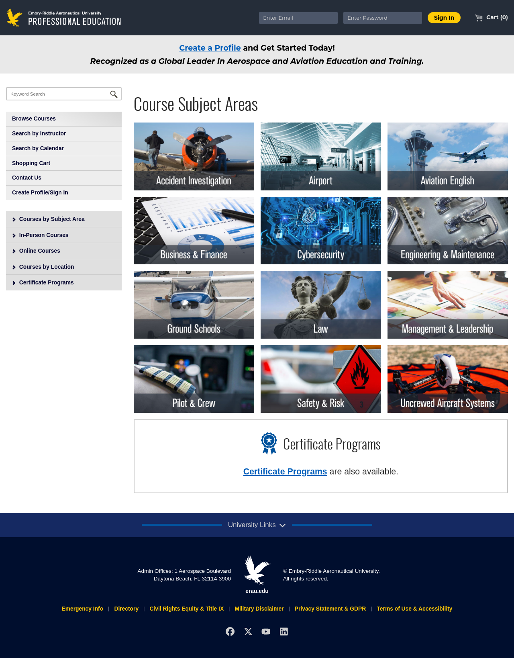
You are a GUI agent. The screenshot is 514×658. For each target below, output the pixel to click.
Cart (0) (491, 17)
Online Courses (36, 250)
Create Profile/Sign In (40, 192)
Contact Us (26, 177)
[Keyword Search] (64, 93)
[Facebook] (230, 631)
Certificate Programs (43, 282)
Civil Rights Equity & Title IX (186, 608)
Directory (126, 608)
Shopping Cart (31, 163)
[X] (248, 631)
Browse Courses (34, 118)
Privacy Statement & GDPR (330, 608)
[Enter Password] (382, 18)
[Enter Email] (298, 18)
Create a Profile (210, 48)
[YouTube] (266, 631)
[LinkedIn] (284, 631)
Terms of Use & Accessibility (414, 608)
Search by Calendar (38, 148)
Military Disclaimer (259, 608)
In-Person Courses (40, 235)
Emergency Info (82, 608)
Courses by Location (43, 267)
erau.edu (257, 574)
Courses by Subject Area (48, 219)
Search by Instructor (39, 133)
